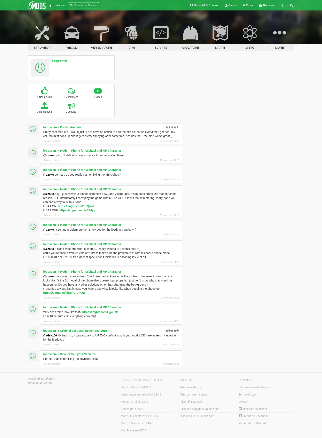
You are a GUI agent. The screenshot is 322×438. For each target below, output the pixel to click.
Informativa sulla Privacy (254, 387)
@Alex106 (50, 335)
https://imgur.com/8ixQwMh (76, 206)
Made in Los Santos (40, 382)
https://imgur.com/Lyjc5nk (100, 312)
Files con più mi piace (193, 394)
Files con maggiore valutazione (199, 409)
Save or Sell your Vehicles (78, 354)
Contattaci (245, 380)
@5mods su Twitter (253, 409)
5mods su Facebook (253, 416)
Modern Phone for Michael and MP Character (90, 150)
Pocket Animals (70, 127)
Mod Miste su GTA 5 (134, 430)
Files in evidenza (190, 387)
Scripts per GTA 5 (132, 409)
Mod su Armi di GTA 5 (134, 401)
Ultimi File (186, 380)
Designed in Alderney (41, 378)
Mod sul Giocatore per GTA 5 (139, 416)
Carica (231, 5)
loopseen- (60, 61)
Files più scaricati (191, 401)
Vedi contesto (52, 141)
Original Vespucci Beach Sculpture (84, 330)
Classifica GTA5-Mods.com (197, 416)
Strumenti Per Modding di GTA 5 (141, 380)
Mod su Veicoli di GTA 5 (136, 387)
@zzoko (48, 155)
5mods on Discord (252, 423)
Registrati (267, 5)
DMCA (243, 401)
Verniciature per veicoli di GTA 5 (141, 394)
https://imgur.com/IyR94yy (77, 210)
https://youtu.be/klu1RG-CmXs (64, 292)
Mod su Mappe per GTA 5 (137, 423)
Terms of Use (247, 394)
